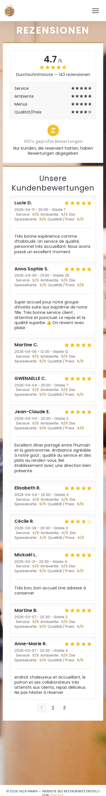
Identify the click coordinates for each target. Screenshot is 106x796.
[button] (95, 11)
